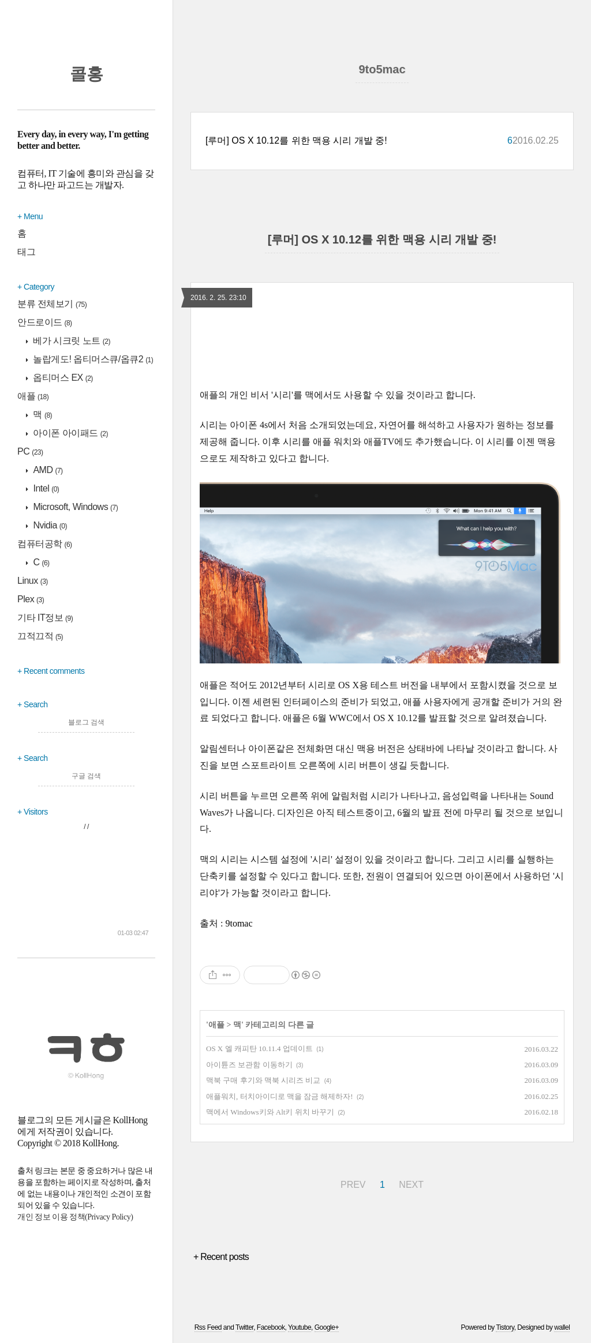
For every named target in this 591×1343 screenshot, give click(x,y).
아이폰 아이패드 (70, 433)
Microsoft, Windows (74, 507)
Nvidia (49, 525)
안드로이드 (44, 322)
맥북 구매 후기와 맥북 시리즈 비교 (263, 1080)
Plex (30, 599)
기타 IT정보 (45, 617)
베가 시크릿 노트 (70, 341)
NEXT (411, 1185)
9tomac (238, 923)
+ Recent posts (221, 1257)
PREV (353, 1185)
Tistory (505, 1327)
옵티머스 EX (62, 377)
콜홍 (86, 74)
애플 (32, 396)
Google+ (327, 1327)
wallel (562, 1327)
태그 (26, 252)
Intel (45, 488)
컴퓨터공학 (44, 544)
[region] (382, 346)
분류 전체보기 (52, 304)
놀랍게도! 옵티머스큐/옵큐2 (92, 359)
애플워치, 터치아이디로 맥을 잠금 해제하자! (279, 1096)
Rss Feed (208, 1327)
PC (30, 451)
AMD (47, 470)
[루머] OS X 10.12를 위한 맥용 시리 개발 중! (296, 140)
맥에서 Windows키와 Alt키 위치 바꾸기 (270, 1112)
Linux (32, 581)
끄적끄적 (40, 636)
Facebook (271, 1327)
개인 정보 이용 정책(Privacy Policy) (75, 1217)
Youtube (299, 1327)
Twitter (244, 1327)
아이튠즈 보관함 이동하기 (249, 1064)
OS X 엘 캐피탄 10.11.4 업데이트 (259, 1048)
